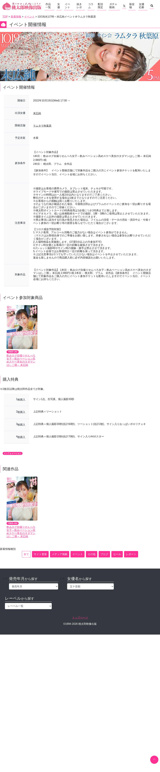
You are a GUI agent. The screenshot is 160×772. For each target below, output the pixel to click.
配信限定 (100, 6)
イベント (67, 6)
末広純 (37, 113)
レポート (131, 554)
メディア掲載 (59, 554)
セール (117, 554)
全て (26, 554)
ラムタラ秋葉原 (42, 125)
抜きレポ (79, 6)
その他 (92, 554)
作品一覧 (48, 6)
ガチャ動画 (113, 6)
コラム (90, 6)
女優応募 (141, 6)
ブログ (104, 554)
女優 (58, 6)
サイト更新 (40, 554)
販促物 (132, 6)
